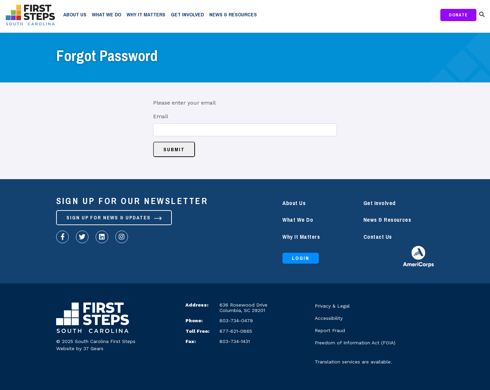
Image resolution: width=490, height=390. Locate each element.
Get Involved (187, 14)
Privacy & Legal (332, 306)
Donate (458, 15)
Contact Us (377, 237)
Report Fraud (330, 330)
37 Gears (93, 348)
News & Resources (233, 14)
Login (300, 258)
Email (160, 116)
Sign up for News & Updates (114, 217)
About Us (74, 14)
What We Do (106, 14)
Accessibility (329, 318)
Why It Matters (146, 14)
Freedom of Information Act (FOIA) (355, 342)
